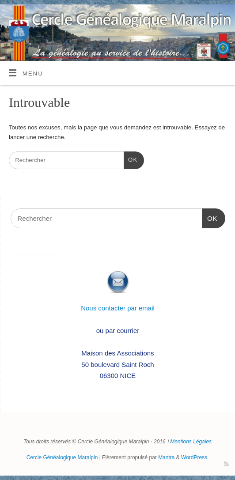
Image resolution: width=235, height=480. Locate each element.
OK (130, 159)
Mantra (166, 457)
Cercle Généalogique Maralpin (62, 457)
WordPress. (194, 457)
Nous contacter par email (118, 308)
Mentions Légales (191, 441)
